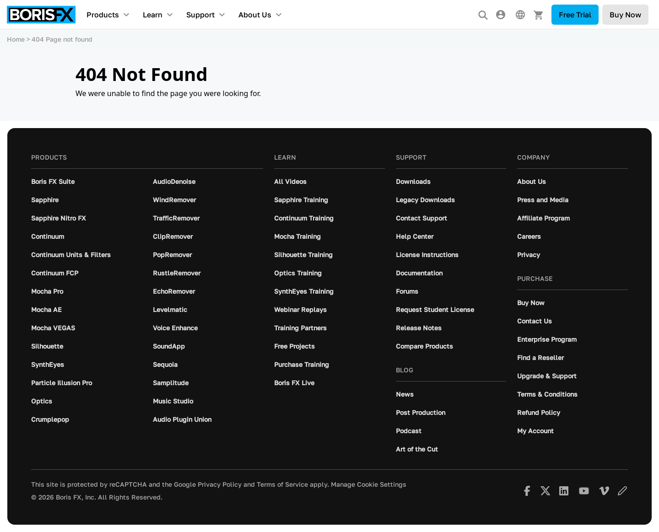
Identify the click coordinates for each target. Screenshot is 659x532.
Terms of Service (282, 484)
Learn (152, 14)
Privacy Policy (220, 484)
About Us (254, 14)
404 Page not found (62, 39)
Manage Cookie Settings (368, 484)
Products (102, 14)
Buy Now (625, 14)
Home (16, 39)
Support (200, 14)
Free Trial (575, 14)
